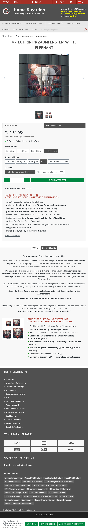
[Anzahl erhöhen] (27, 180)
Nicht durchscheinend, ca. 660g (50, 172)
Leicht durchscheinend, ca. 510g (20, 172)
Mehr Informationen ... (10, 527)
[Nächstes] (83, 78)
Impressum (11, 390)
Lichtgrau (21, 161)
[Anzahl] (17, 180)
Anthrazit (10, 161)
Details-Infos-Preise (14, 427)
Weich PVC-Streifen (33, 478)
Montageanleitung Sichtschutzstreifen (40, 496)
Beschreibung (49, 248)
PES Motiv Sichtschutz (32, 481)
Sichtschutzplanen (13, 496)
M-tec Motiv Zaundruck (37, 489)
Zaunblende (27, 500)
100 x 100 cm (51, 151)
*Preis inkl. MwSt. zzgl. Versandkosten (19, 137)
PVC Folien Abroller (57, 492)
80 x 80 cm (23, 151)
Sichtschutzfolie (66, 496)
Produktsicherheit (12, 235)
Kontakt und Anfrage (15, 386)
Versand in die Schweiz (15, 408)
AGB (8, 397)
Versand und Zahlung (15, 401)
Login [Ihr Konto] (61, 2)
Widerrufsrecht (12, 405)
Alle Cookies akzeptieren (71, 524)
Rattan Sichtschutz (38, 492)
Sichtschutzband (12, 500)
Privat (6, 2)
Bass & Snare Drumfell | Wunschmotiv (50, 485)
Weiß (43, 161)
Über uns (10, 379)
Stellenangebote (13, 423)
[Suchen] (85, 29)
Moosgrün (33, 161)
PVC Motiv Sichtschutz (14, 489)
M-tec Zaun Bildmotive (60, 489)
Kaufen (35, 248)
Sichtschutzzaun (64, 500)
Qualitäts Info (12, 416)
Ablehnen (31, 524)
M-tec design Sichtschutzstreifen (59, 481)
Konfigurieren (48, 524)
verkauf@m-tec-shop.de (22, 465)
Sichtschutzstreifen (13, 478)
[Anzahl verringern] (7, 180)
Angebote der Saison (15, 412)
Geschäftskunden (53, 125)
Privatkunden (11, 125)
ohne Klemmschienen (58, 161)
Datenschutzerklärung (15, 394)
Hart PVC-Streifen (72, 478)
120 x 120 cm (36, 151)
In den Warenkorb (57, 180)
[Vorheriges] (4, 78)
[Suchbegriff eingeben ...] (61, 29)
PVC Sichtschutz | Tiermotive (17, 485)
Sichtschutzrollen (12, 481)
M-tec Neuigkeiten (14, 419)
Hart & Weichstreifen (53, 478)
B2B (16, 2)
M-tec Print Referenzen (16, 383)
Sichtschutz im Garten (44, 500)
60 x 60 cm (10, 151)
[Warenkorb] (71, 2)
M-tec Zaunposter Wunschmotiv (19, 503)
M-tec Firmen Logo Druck (16, 492)
